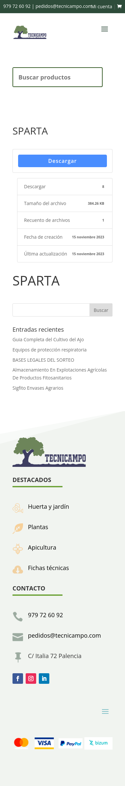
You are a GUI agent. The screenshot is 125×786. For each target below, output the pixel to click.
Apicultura (42, 547)
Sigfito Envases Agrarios (37, 388)
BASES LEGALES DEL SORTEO (43, 360)
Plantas (38, 527)
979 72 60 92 (45, 615)
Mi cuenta (101, 6)
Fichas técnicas (48, 568)
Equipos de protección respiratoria (49, 350)
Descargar (62, 161)
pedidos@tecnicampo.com (64, 635)
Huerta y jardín (48, 506)
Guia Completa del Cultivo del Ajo (48, 339)
